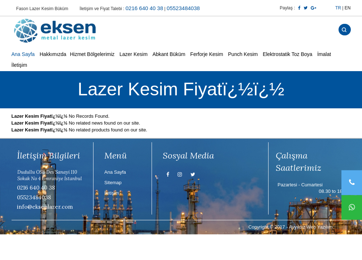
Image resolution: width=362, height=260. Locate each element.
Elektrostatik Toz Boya (287, 54)
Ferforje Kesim (206, 54)
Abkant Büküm (168, 54)
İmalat (324, 54)
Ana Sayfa (23, 54)
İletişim (19, 65)
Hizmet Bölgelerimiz (92, 54)
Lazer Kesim (133, 54)
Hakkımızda (53, 54)
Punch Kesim (243, 54)
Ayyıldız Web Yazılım (310, 227)
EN (348, 7)
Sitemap (113, 182)
